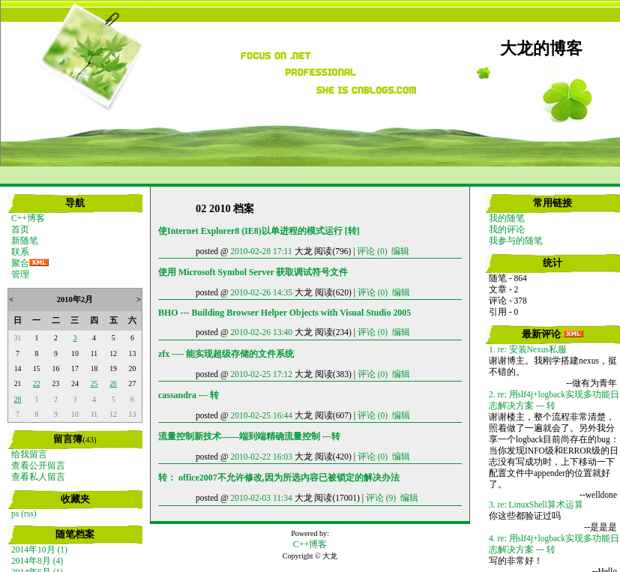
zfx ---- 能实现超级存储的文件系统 (226, 354)
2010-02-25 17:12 (261, 374)
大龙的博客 (541, 49)
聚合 (20, 263)
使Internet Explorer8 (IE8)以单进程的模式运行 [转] (259, 231)
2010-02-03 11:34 (261, 497)
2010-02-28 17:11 (261, 251)
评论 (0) (372, 251)
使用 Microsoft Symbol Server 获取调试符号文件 (253, 272)
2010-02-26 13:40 (261, 332)
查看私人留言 (38, 476)
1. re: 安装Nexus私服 (528, 349)
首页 (20, 229)
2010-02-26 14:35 (261, 292)
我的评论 (507, 229)
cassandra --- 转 (188, 395)
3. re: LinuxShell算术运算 (536, 504)
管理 (20, 274)
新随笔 (24, 240)
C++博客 (28, 218)
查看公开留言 (38, 465)
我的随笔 (507, 218)
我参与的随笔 (516, 240)
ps (15, 513)
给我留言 (29, 454)
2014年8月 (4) (37, 560)
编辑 (400, 251)
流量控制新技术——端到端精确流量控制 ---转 (249, 436)
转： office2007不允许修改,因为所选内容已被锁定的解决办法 (279, 477)
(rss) (28, 513)
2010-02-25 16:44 (261, 415)
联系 (20, 251)
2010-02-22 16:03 (261, 456)
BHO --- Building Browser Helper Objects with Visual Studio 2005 (284, 312)
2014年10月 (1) (39, 549)
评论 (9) (381, 497)
